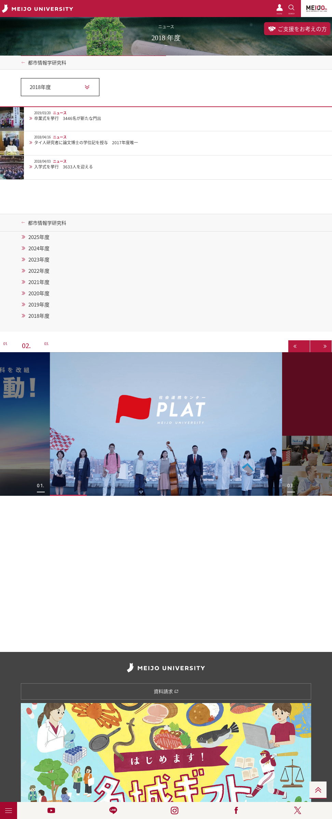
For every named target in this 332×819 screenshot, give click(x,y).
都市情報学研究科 (47, 62)
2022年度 (39, 270)
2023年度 (39, 259)
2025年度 (39, 237)
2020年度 (39, 293)
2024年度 (39, 248)
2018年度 (39, 315)
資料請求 (166, 691)
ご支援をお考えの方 (297, 29)
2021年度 (39, 282)
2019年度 (39, 304)
